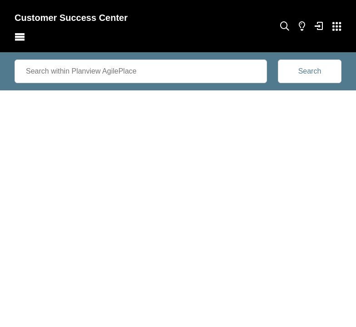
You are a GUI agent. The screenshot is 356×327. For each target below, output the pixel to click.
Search (309, 71)
